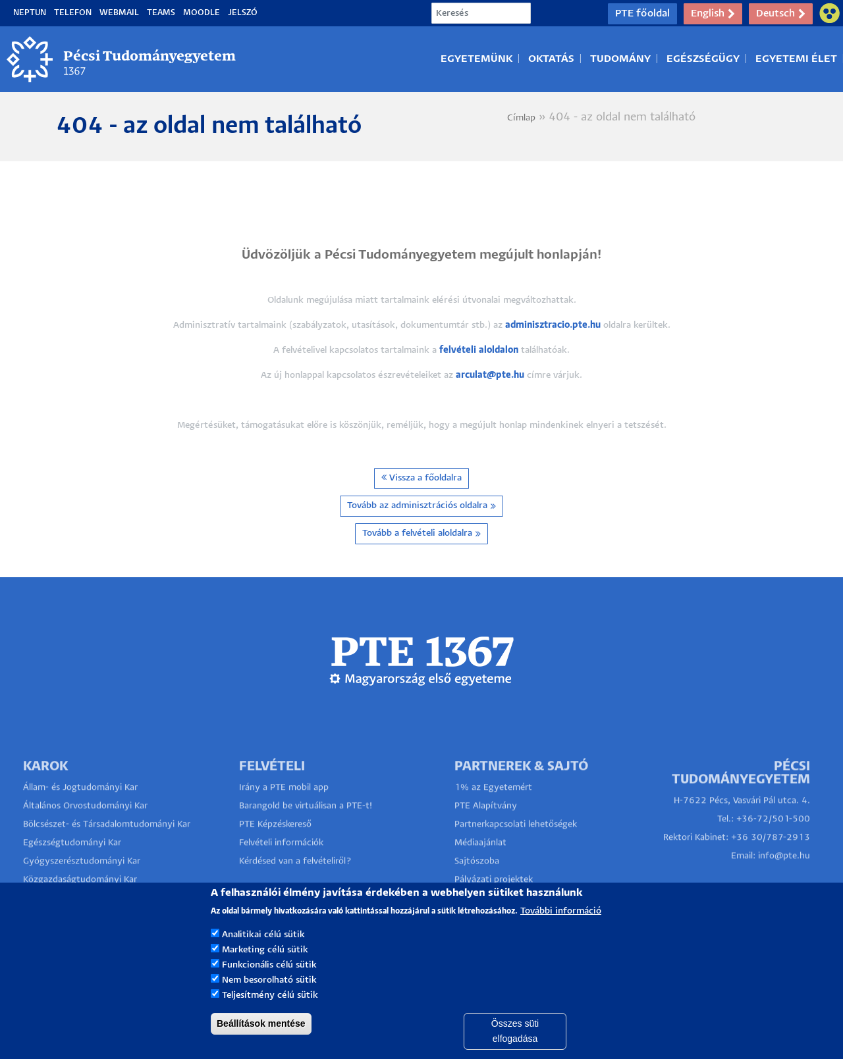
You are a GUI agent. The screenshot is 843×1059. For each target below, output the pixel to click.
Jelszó (243, 13)
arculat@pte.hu (490, 375)
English (713, 14)
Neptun (29, 13)
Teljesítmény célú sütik (270, 1013)
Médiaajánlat (480, 866)
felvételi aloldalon (478, 350)
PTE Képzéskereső (275, 848)
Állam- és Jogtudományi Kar (80, 811)
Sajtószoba (476, 885)
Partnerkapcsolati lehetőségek (515, 848)
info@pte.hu (784, 879)
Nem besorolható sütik (269, 998)
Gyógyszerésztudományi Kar (81, 885)
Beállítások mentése (261, 1041)
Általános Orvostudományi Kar (85, 829)
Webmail (119, 13)
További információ (560, 928)
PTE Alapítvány (485, 829)
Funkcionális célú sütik (269, 983)
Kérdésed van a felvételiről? (295, 885)
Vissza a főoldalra (421, 477)
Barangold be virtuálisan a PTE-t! (305, 829)
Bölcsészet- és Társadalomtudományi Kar (106, 848)
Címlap (521, 118)
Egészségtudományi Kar (72, 866)
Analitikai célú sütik (263, 952)
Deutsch (780, 14)
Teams (161, 13)
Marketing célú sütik (265, 968)
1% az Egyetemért (493, 811)
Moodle (201, 13)
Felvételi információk (281, 866)
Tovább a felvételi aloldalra (421, 534)
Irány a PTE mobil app (285, 811)
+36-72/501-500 (773, 843)
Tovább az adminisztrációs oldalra (421, 506)
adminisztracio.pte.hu (553, 325)
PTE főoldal (642, 13)
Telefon (73, 13)
